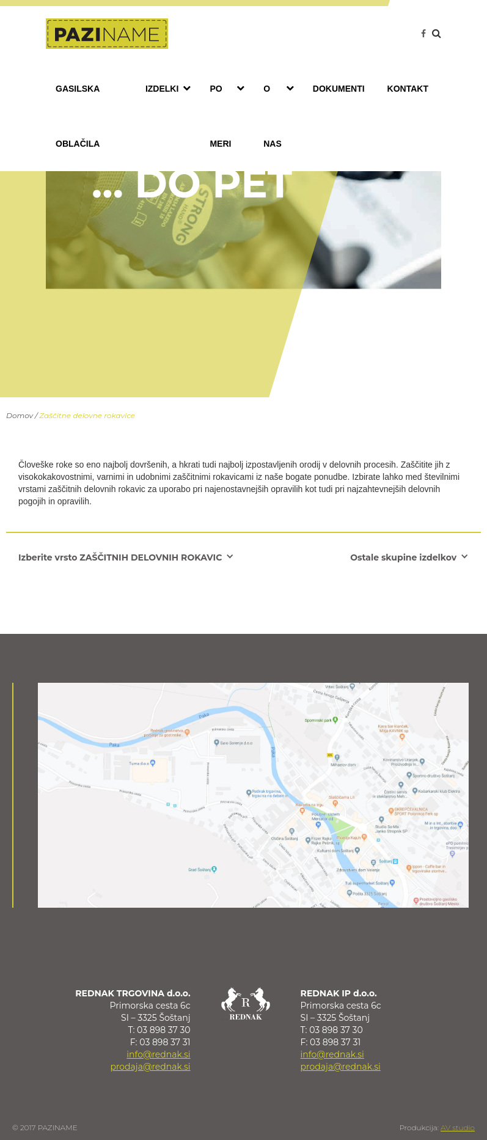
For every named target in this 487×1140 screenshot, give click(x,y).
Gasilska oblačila (78, 116)
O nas (281, 115)
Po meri (230, 115)
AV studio (458, 1127)
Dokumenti (339, 89)
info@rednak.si (158, 1054)
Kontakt (407, 89)
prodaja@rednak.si (150, 1066)
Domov (19, 415)
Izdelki (171, 88)
